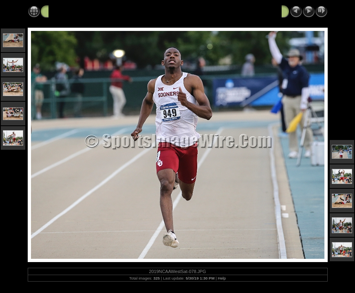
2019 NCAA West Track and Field (94, 11)
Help (222, 278)
